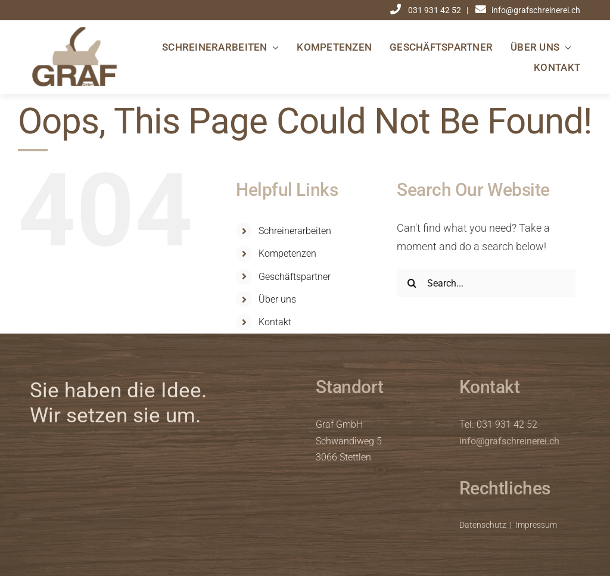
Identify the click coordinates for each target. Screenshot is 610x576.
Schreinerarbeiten (295, 230)
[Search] (412, 283)
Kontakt (275, 322)
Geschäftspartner (295, 276)
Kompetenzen (287, 253)
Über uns (277, 299)
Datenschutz (482, 525)
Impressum (536, 525)
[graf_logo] (74, 31)
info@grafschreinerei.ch (509, 441)
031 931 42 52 (435, 10)
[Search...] (486, 283)
